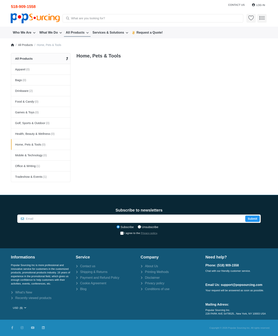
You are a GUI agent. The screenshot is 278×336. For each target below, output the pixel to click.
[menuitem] (24, 32)
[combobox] (153, 18)
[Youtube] (32, 327)
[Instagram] (22, 327)
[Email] (130, 219)
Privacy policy (149, 233)
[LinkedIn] (43, 327)
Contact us (236, 4)
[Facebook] (12, 327)
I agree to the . (141, 233)
